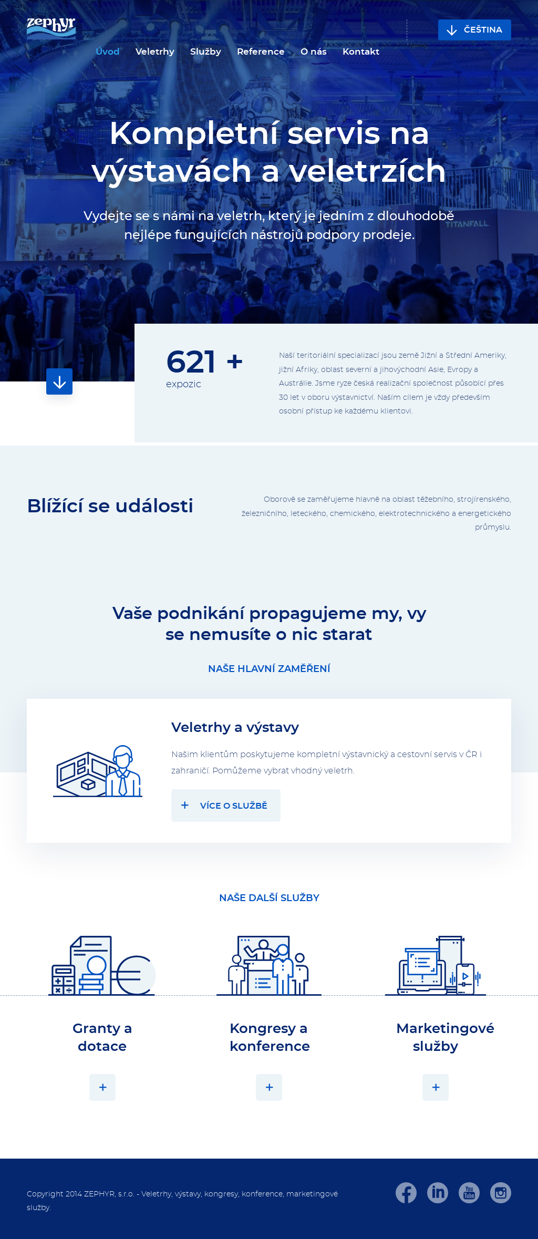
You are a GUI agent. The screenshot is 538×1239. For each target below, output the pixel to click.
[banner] (51, 29)
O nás (314, 51)
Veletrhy (155, 51)
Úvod (108, 51)
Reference (261, 51)
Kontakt (361, 51)
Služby (205, 51)
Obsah (59, 381)
